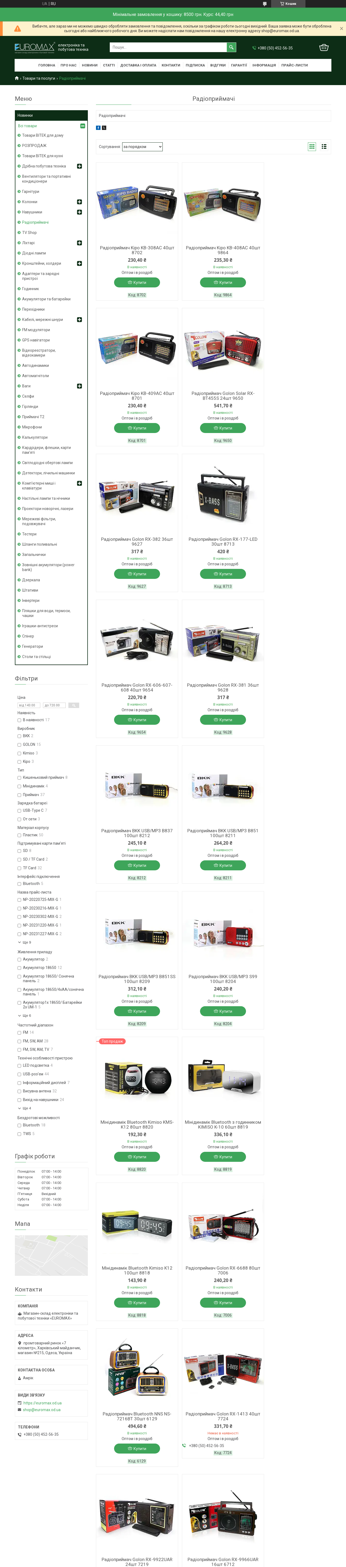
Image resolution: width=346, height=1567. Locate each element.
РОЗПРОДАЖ (34, 145)
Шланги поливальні (39, 544)
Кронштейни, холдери (41, 263)
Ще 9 (27, 942)
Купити (136, 282)
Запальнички (34, 554)
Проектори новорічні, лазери (47, 508)
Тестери (29, 534)
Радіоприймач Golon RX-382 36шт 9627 (213, 396)
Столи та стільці (36, 657)
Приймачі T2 (33, 417)
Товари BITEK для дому (43, 135)
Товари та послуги (38, 78)
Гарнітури (30, 191)
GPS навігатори (36, 340)
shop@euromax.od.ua (42, 1410)
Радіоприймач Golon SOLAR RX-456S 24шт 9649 (134, 1272)
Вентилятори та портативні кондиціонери (46, 178)
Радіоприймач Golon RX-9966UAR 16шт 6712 (213, 1133)
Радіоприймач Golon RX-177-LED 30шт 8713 (293, 396)
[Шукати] (231, 47)
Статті (109, 65)
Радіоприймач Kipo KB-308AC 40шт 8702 (134, 250)
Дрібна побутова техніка (44, 166)
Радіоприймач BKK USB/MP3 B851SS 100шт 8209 (213, 689)
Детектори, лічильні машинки (48, 473)
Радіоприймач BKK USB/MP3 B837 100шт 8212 (293, 543)
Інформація (264, 65)
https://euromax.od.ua (43, 1403)
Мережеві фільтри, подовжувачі (39, 521)
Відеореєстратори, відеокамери (39, 352)
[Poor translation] (19, 1488)
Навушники (32, 212)
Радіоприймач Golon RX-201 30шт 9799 (213, 1272)
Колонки (29, 202)
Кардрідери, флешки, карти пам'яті (46, 450)
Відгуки (218, 65)
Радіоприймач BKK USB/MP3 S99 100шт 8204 (293, 689)
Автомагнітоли (35, 376)
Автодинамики (35, 365)
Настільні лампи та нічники (46, 498)
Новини (90, 65)
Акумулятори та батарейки (46, 299)
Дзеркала (31, 580)
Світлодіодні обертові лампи (47, 463)
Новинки (25, 115)
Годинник (30, 289)
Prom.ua (199, 1453)
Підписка (195, 65)
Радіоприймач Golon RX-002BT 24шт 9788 (293, 1272)
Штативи (30, 590)
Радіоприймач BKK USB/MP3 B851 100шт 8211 (133, 689)
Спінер (28, 636)
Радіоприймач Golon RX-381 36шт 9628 (213, 543)
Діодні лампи (34, 253)
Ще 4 (27, 1108)
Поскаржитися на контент (199, 1458)
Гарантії (239, 65)
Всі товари (27, 126)
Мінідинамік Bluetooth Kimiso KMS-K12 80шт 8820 (134, 836)
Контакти (171, 65)
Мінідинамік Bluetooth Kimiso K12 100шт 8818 (293, 836)
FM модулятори (36, 330)
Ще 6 (27, 1016)
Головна (46, 65)
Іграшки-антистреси (40, 626)
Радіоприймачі (35, 222)
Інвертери (30, 600)
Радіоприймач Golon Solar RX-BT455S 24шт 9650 (133, 396)
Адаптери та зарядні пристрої (40, 276)
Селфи (28, 396)
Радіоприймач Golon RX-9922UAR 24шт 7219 (133, 1133)
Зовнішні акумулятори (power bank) (48, 567)
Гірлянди (30, 406)
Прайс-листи (294, 65)
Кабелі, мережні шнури (42, 319)
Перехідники (33, 309)
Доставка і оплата (138, 65)
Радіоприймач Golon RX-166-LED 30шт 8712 (293, 1133)
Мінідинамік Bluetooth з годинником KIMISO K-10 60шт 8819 (213, 838)
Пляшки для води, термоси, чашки (46, 613)
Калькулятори (35, 437)
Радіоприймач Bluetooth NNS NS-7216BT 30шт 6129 (213, 987)
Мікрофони (32, 427)
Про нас (68, 65)
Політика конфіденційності (242, 1458)
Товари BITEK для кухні (42, 156)
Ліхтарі (28, 243)
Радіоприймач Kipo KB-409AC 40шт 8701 (293, 250)
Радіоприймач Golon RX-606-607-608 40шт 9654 (133, 543)
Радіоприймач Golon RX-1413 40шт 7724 (293, 987)
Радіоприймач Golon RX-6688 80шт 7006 (134, 987)
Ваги (26, 386)
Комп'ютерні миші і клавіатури (38, 485)
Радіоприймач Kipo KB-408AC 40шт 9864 (213, 250)
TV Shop (29, 232)
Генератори (32, 646)
